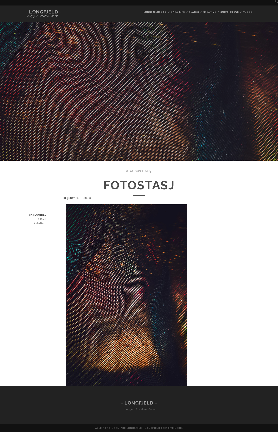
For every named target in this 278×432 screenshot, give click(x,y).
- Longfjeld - (44, 12)
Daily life (178, 12)
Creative (209, 12)
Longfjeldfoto (155, 12)
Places (194, 12)
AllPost (42, 219)
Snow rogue (229, 12)
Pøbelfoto (40, 223)
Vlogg (247, 12)
